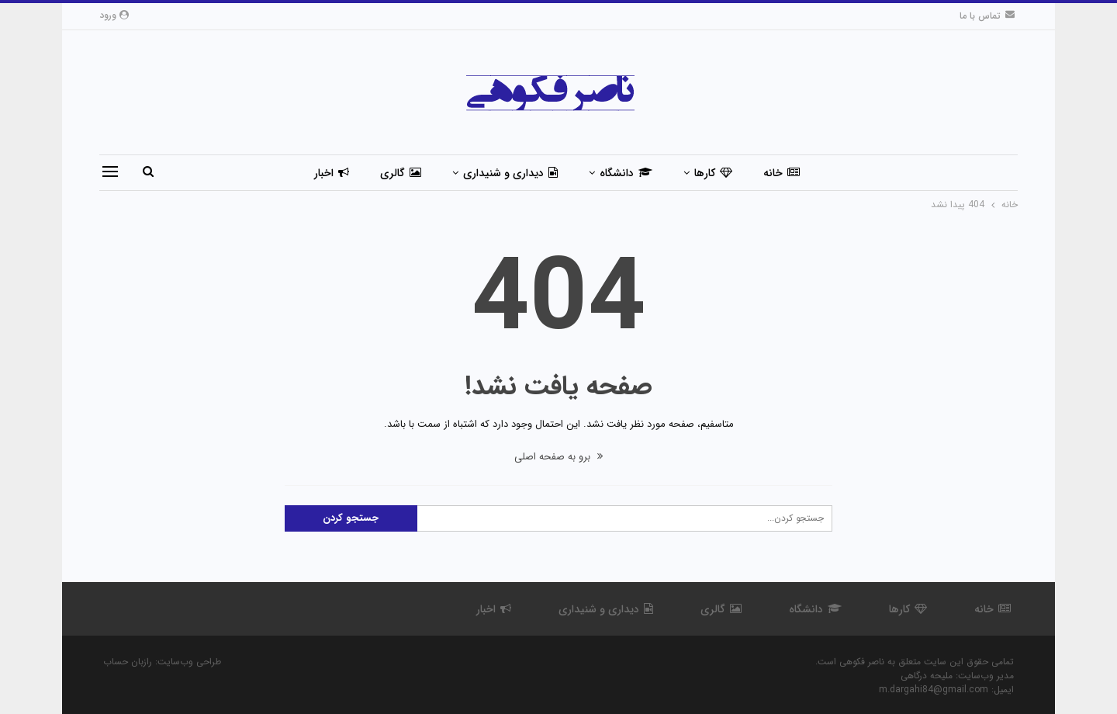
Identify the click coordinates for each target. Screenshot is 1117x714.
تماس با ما (987, 16)
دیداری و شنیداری (510, 173)
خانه (781, 173)
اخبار (331, 173)
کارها (713, 173)
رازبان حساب (127, 661)
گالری (400, 173)
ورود (114, 15)
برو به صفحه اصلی (558, 457)
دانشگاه (626, 173)
